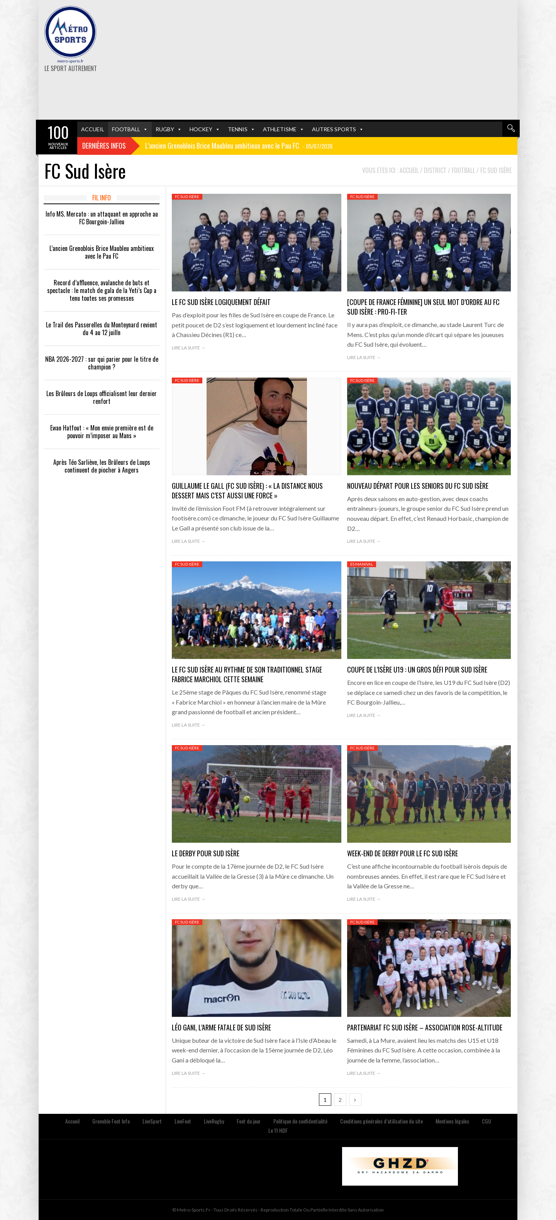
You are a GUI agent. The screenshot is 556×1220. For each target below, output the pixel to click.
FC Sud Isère (187, 196)
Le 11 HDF (278, 1130)
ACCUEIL (92, 129)
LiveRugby (214, 1121)
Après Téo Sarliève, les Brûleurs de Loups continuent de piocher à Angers (101, 466)
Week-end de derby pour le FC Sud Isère (402, 853)
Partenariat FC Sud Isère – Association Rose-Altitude (424, 1027)
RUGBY (165, 129)
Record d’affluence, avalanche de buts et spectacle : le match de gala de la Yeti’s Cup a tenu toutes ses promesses (101, 290)
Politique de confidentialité (300, 1121)
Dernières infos (104, 146)
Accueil (72, 1121)
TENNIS (237, 129)
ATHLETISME (280, 129)
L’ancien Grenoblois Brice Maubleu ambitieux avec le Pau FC (101, 252)
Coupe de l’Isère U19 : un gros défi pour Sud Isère (417, 669)
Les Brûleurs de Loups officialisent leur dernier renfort (101, 397)
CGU (486, 1121)
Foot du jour (249, 1121)
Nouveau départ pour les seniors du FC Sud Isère (417, 486)
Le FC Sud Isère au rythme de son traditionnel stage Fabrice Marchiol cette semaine (247, 674)
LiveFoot (183, 1121)
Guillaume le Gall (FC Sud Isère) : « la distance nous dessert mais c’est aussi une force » (247, 490)
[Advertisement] (360, 60)
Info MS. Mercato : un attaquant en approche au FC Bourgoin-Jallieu (102, 217)
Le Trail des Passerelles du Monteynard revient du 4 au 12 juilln (101, 328)
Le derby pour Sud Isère (205, 853)
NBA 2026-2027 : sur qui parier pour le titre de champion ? (101, 362)
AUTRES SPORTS (334, 129)
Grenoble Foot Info (111, 1121)
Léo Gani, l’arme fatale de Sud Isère (221, 1027)
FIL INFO (101, 197)
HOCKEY (201, 129)
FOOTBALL (126, 129)
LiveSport (152, 1121)
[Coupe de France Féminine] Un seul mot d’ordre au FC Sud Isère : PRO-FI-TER (423, 307)
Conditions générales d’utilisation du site (381, 1121)
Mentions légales (452, 1121)
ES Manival (361, 564)
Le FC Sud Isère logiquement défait (221, 302)
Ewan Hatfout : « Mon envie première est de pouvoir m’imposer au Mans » (101, 431)
